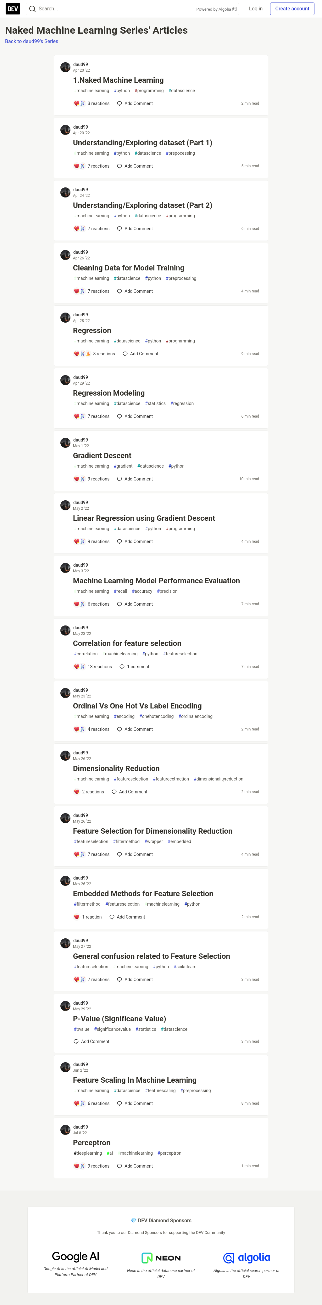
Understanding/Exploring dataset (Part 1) (143, 142)
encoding (124, 716)
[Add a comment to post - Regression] (94, 353)
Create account (292, 9)
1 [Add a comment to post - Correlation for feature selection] (133, 666)
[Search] (32, 9)
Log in (256, 9)
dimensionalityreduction (218, 779)
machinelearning (91, 90)
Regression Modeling (109, 393)
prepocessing (180, 153)
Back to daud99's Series (31, 41)
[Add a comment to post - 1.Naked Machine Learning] (91, 103)
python (122, 90)
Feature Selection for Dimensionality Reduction (152, 831)
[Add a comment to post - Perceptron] (91, 1166)
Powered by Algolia (217, 9)
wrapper (153, 841)
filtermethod (126, 841)
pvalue (81, 1029)
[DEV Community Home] (13, 9)
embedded (179, 841)
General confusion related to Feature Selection (151, 956)
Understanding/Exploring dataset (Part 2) (143, 205)
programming (149, 90)
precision (167, 591)
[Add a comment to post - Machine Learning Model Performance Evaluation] (91, 604)
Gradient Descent (102, 455)
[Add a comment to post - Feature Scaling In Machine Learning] (91, 1103)
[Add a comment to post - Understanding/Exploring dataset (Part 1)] (91, 166)
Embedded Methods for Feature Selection (143, 893)
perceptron (169, 1153)
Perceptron (91, 1142)
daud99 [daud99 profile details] (80, 64)
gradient (123, 466)
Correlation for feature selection (127, 643)
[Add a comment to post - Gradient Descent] (91, 479)
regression (182, 403)
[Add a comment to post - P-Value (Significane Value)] (91, 1041)
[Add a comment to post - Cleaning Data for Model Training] (91, 291)
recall (120, 591)
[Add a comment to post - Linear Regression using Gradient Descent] (91, 541)
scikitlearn (185, 966)
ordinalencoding (195, 716)
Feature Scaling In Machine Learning (135, 1080)
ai (110, 1153)
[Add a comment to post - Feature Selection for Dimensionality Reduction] (91, 854)
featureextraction (171, 779)
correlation (85, 654)
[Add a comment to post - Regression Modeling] (91, 416)
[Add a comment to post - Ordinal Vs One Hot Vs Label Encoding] (91, 729)
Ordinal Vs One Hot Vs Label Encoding (137, 706)
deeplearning (88, 1153)
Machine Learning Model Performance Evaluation (156, 580)
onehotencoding (156, 716)
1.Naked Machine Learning (118, 80)
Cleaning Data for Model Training (128, 268)
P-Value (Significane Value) (119, 1018)
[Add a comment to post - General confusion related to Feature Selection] (91, 979)
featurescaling (160, 1090)
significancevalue (112, 1029)
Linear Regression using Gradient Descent (144, 518)
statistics (155, 403)
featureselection (180, 654)
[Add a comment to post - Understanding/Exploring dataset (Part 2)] (91, 228)
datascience (182, 90)
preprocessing (181, 278)
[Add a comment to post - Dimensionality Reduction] (89, 791)
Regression (92, 330)
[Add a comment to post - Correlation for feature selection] (93, 666)
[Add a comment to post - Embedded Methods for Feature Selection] (88, 917)
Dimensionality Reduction (116, 768)
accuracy (142, 591)
